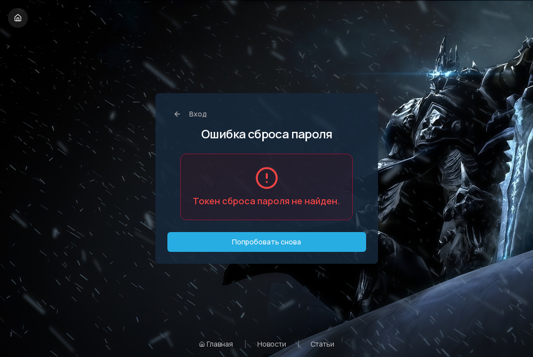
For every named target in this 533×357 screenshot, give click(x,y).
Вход (190, 114)
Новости (271, 344)
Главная (216, 344)
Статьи (322, 344)
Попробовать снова (266, 241)
